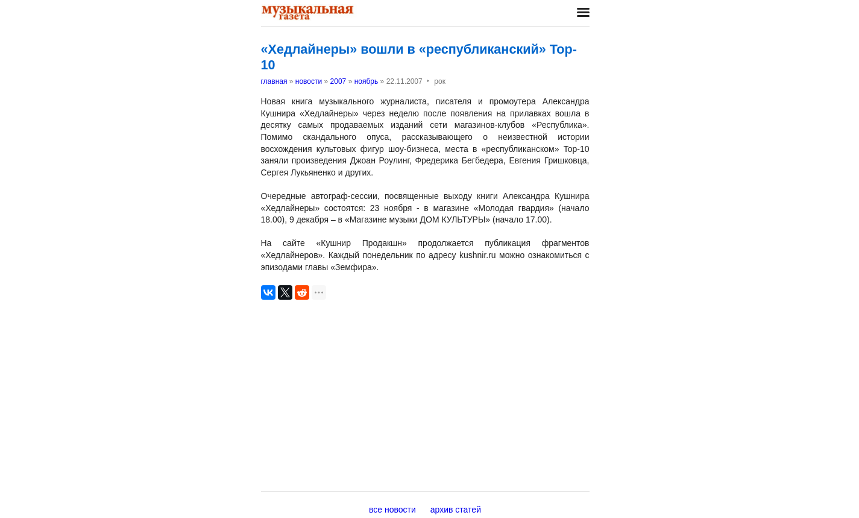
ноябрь (366, 81)
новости (308, 81)
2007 (338, 81)
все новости (392, 509)
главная (274, 81)
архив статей (455, 509)
